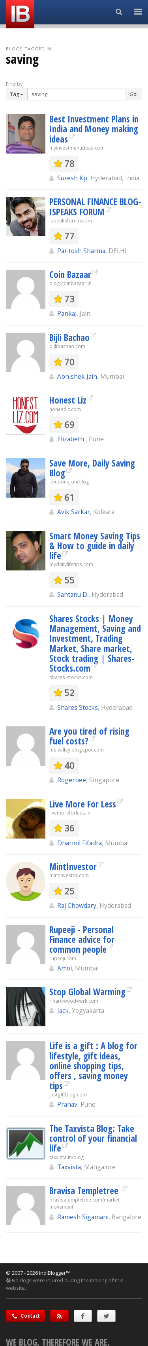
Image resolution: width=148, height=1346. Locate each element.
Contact (25, 1316)
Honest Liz (67, 400)
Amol (64, 968)
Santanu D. (72, 594)
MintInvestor (73, 866)
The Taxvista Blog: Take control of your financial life (93, 1138)
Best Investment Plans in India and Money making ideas (94, 129)
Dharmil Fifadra (79, 843)
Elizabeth (71, 439)
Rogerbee (71, 780)
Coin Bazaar (70, 274)
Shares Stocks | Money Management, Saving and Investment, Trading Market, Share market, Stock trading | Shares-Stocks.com (95, 643)
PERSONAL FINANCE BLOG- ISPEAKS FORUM (95, 206)
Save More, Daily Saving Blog (92, 468)
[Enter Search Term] (76, 94)
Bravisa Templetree (85, 1190)
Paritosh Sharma (81, 250)
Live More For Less (82, 804)
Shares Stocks (77, 707)
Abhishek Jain (77, 376)
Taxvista (69, 1167)
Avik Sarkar (73, 511)
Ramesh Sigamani (83, 1217)
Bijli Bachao (69, 337)
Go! (133, 94)
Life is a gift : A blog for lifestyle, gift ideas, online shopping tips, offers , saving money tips (93, 1065)
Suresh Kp (72, 178)
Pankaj (67, 313)
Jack (63, 1010)
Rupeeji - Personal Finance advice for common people (81, 939)
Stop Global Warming (87, 991)
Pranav (67, 1104)
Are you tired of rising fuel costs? (89, 736)
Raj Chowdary (76, 905)
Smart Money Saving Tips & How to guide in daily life (94, 546)
